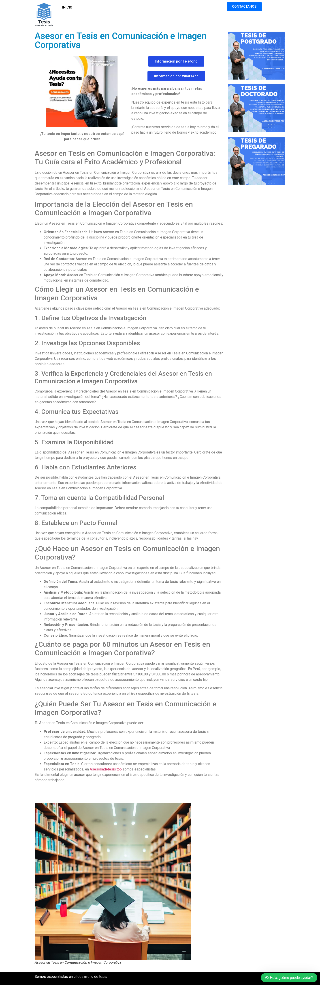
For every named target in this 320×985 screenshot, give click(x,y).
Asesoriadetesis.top (106, 769)
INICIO (67, 7)
